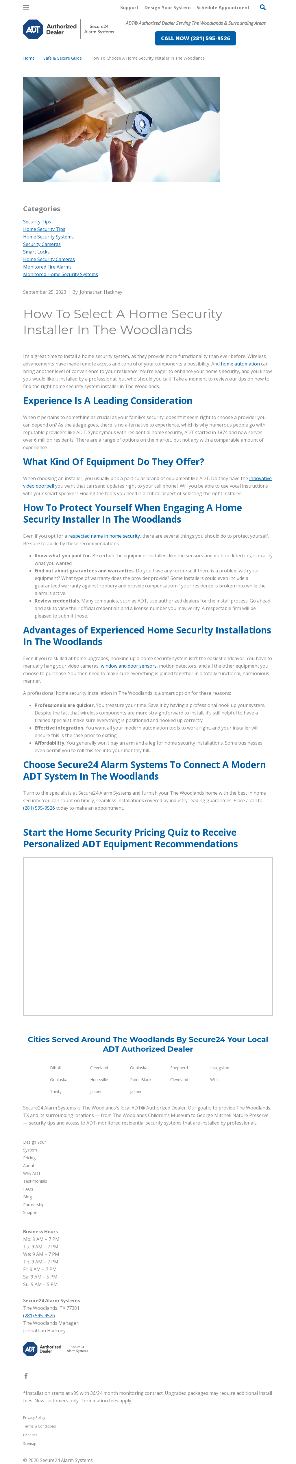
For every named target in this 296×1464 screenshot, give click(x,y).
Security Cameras (42, 244)
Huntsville (99, 1079)
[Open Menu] (26, 7)
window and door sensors (129, 666)
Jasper (96, 1091)
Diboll (55, 1067)
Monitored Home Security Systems (60, 274)
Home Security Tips (44, 229)
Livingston (219, 1067)
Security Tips (37, 221)
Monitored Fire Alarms (47, 267)
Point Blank (140, 1079)
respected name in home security (104, 536)
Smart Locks (36, 252)
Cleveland (99, 1067)
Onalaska (138, 1067)
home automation (240, 364)
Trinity (56, 1091)
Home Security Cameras (49, 259)
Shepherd (179, 1067)
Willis (214, 1079)
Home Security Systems (48, 237)
